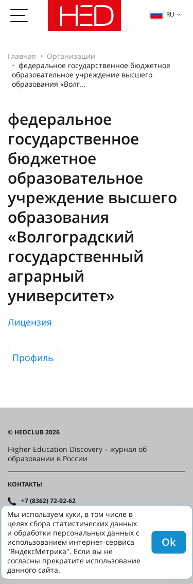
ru (162, 14)
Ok (169, 542)
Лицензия (30, 322)
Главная (22, 56)
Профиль (33, 357)
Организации (71, 56)
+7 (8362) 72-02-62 (48, 501)
